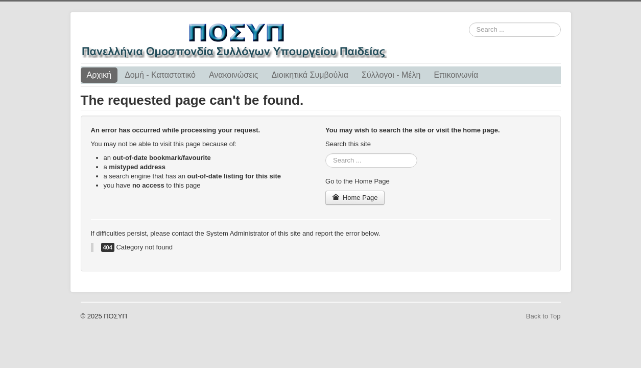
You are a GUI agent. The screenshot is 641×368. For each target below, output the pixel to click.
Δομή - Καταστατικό (160, 75)
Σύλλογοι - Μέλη (391, 75)
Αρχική (99, 75)
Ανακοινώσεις (233, 75)
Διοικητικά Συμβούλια (310, 75)
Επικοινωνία (456, 75)
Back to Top (543, 316)
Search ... (325, 153)
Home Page (355, 197)
